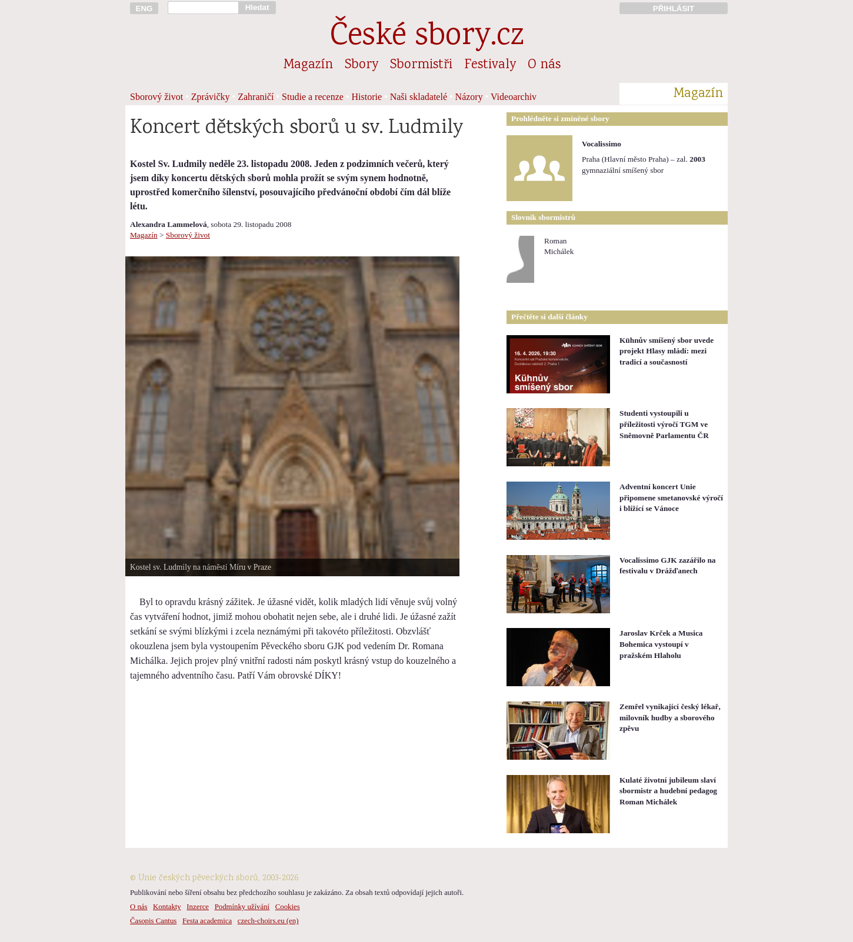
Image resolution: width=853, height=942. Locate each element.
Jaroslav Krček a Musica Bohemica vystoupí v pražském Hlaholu (661, 644)
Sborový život (156, 97)
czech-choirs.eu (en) (268, 921)
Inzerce (197, 907)
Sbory (361, 65)
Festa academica (207, 921)
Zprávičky (210, 97)
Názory (469, 97)
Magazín (308, 65)
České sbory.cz (427, 37)
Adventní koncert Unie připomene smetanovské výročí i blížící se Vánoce (671, 497)
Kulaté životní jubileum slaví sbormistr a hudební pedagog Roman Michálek (668, 791)
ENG (144, 8)
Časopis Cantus (153, 921)
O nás (544, 65)
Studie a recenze (313, 97)
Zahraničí (256, 97)
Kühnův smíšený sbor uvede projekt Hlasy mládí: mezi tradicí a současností (666, 351)
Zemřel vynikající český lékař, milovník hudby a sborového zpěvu (670, 717)
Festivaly (490, 65)
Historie (367, 97)
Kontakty (167, 907)
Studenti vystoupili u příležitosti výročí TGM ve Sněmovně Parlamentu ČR (664, 424)
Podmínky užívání (242, 907)
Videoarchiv (514, 97)
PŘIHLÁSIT (673, 8)
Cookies (287, 907)
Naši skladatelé (418, 97)
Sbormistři (421, 65)
